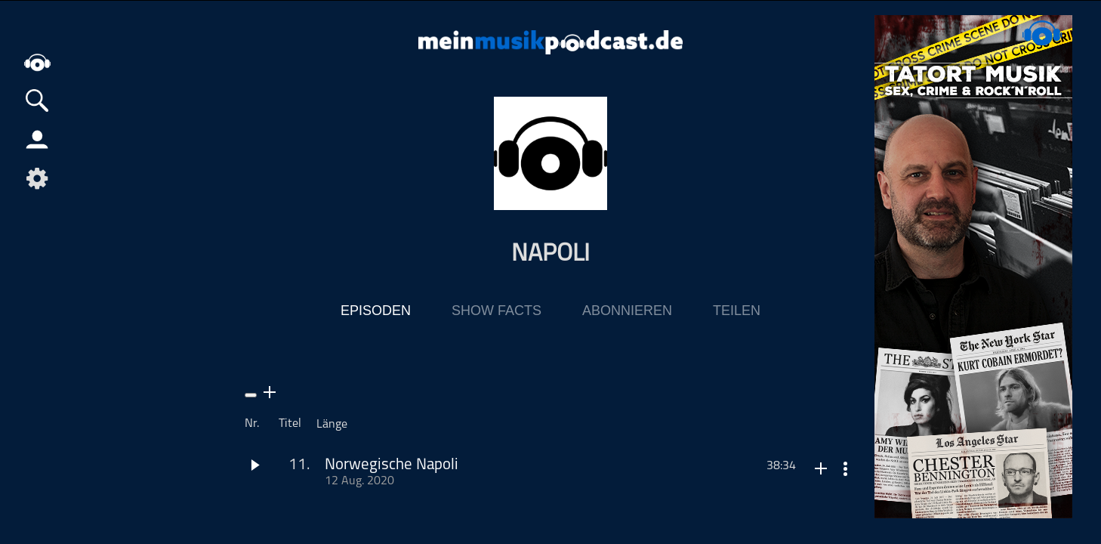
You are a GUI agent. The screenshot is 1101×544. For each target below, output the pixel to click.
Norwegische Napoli (391, 465)
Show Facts (496, 310)
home (38, 63)
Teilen (736, 310)
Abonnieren (627, 310)
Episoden (376, 310)
